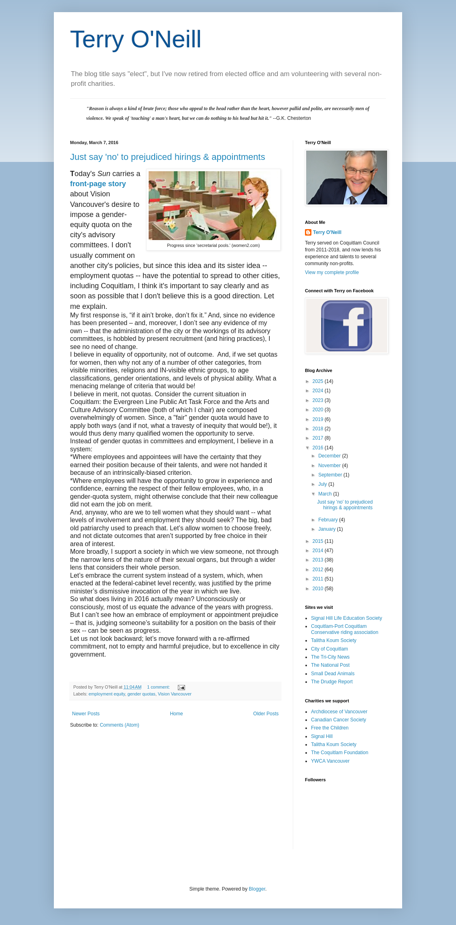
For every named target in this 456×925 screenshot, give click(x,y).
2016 (319, 448)
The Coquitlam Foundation (339, 752)
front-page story (98, 184)
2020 (319, 410)
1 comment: (159, 687)
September (330, 475)
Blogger (257, 889)
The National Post (330, 665)
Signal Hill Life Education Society (346, 618)
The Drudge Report (332, 682)
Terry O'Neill (136, 39)
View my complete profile (332, 272)
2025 (319, 381)
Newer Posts (86, 714)
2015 (319, 541)
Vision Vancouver (175, 693)
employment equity (107, 693)
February (328, 520)
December (330, 456)
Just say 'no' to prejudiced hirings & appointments (167, 157)
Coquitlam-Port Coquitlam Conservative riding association (344, 629)
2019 (319, 419)
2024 (319, 390)
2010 (319, 588)
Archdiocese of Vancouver (339, 711)
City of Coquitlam (329, 649)
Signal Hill (321, 736)
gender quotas (142, 693)
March (325, 494)
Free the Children (330, 728)
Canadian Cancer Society (338, 720)
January (327, 529)
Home (176, 714)
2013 (319, 560)
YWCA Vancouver (330, 761)
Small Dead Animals (332, 673)
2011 (319, 579)
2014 (319, 550)
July (323, 484)
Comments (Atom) (119, 725)
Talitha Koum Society (333, 640)
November (330, 465)
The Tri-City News (330, 657)
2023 (319, 400)
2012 (319, 569)
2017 (319, 438)
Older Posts (266, 714)
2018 (319, 429)
